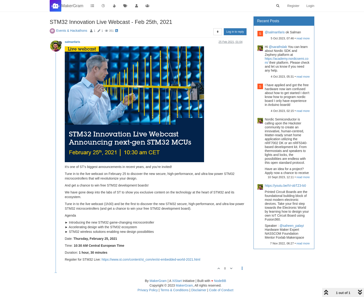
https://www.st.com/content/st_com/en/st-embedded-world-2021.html (151, 259)
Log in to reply (235, 31)
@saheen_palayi (292, 225)
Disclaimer (198, 290)
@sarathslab (278, 47)
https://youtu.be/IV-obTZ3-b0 (285, 185)
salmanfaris (72, 42)
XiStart (177, 281)
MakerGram (158, 281)
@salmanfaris (275, 32)
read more (303, 38)
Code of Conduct (221, 290)
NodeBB (220, 281)
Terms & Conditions (174, 290)
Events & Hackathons (71, 30)
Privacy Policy (148, 290)
